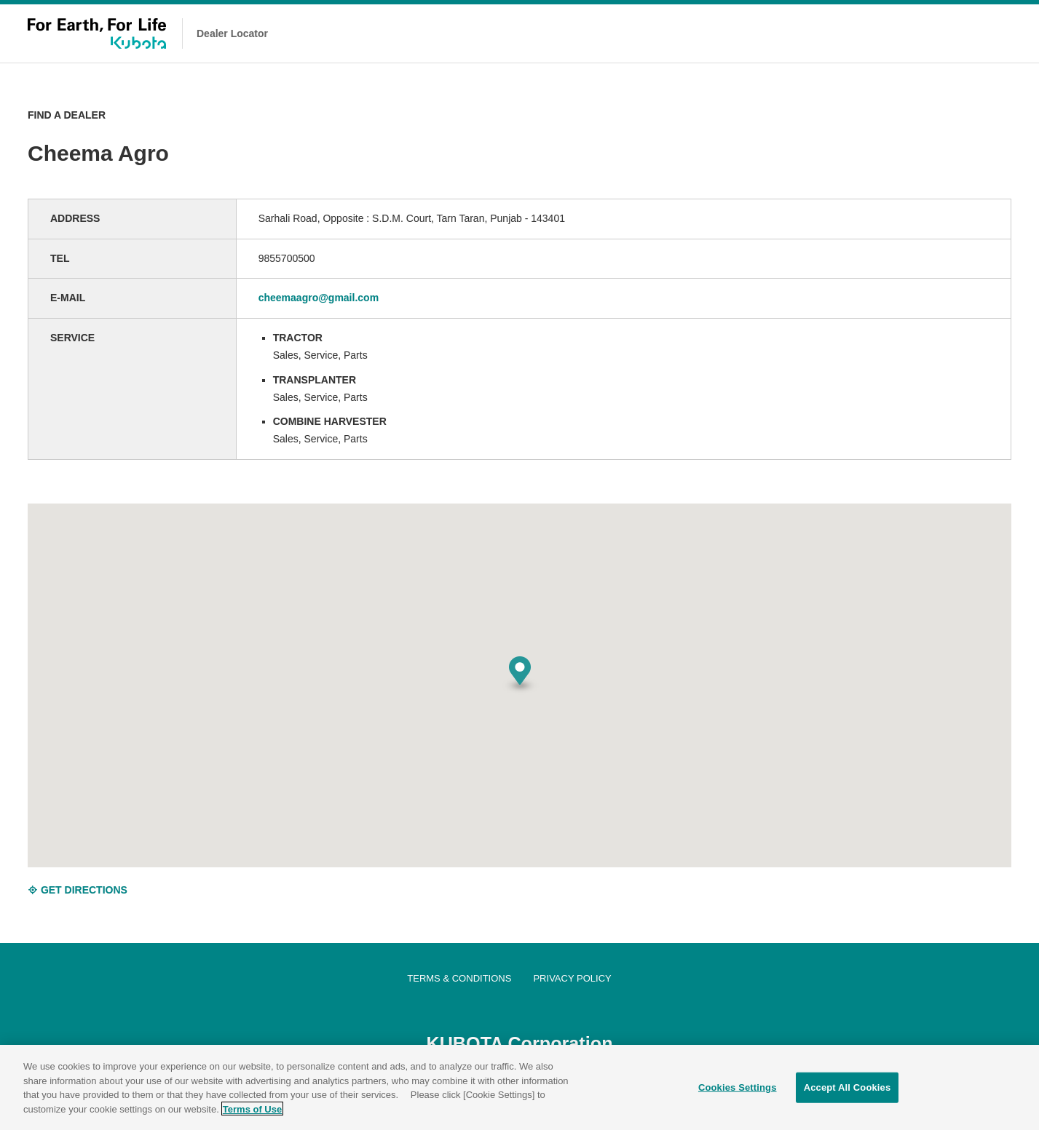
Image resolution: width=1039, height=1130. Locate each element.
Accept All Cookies (847, 1094)
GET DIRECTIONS (77, 890)
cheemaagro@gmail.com (318, 297)
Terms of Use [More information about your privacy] (252, 1115)
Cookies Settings (737, 1094)
